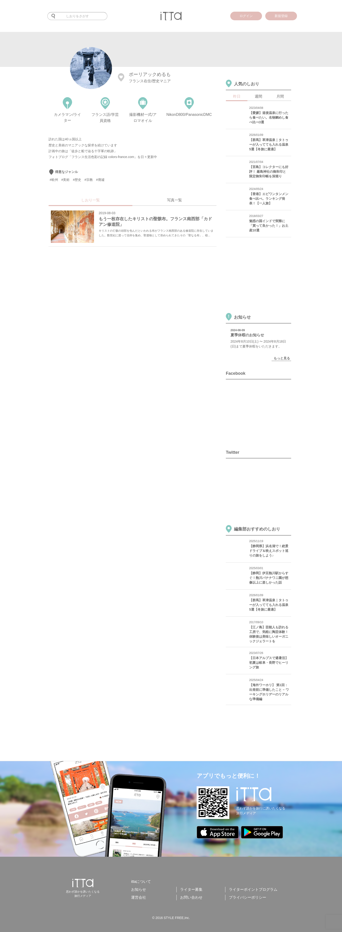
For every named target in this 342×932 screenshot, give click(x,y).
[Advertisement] (130, 266)
